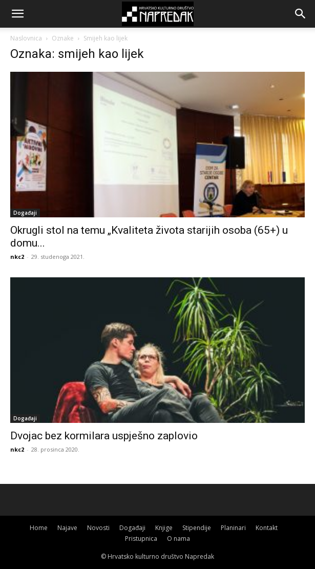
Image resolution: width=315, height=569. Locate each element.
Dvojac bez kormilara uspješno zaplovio (104, 436)
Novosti (98, 527)
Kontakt (267, 527)
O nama (178, 538)
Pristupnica (141, 538)
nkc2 (17, 256)
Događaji (25, 212)
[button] (17, 14)
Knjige (164, 527)
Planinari (233, 527)
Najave (67, 527)
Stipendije (196, 527)
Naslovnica (26, 38)
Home (39, 527)
